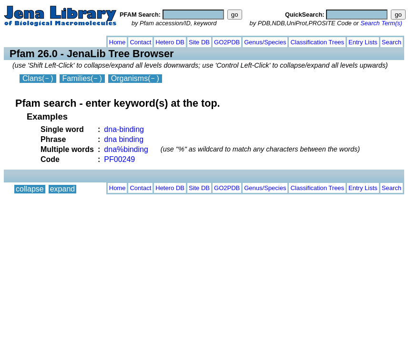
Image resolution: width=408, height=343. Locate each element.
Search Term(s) (381, 23)
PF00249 (119, 159)
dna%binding (126, 149)
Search (391, 42)
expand (62, 40)
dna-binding (124, 129)
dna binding (123, 139)
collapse (30, 40)
